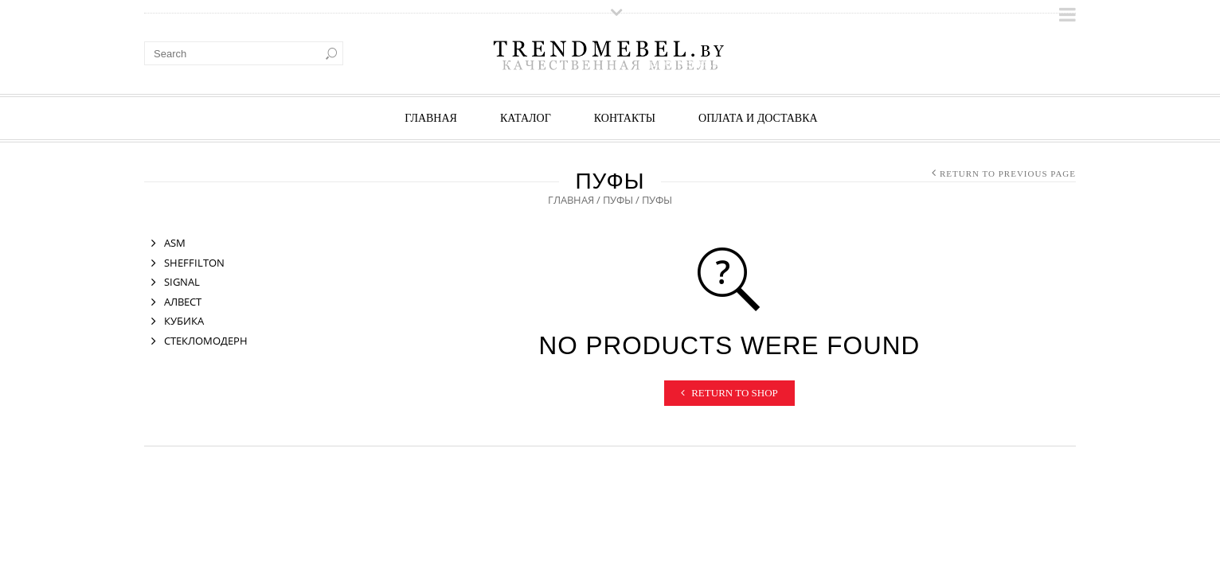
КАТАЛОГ (525, 118)
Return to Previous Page (1008, 173)
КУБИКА (184, 321)
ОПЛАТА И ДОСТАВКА (758, 118)
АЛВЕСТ (182, 301)
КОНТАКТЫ (624, 118)
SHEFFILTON (194, 262)
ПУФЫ (618, 200)
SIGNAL (182, 282)
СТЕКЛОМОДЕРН (206, 340)
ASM (175, 243)
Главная (431, 118)
